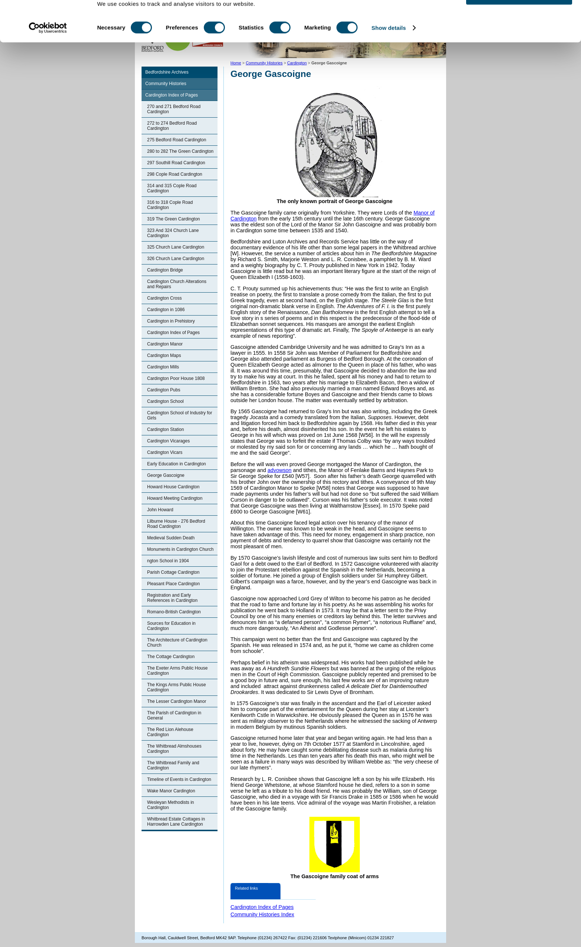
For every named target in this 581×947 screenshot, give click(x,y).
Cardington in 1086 (166, 309)
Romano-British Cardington (174, 611)
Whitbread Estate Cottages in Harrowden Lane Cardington (176, 821)
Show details (389, 51)
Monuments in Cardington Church (180, 549)
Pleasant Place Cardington (173, 583)
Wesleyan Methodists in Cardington (170, 805)
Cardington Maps (164, 355)
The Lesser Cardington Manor (176, 701)
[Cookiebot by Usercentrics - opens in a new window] (48, 51)
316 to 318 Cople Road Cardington (170, 205)
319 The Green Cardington (173, 219)
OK (519, 18)
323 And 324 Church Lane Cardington (173, 233)
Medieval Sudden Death (171, 537)
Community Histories (165, 83)
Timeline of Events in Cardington (179, 779)
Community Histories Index (262, 914)
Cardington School (165, 401)
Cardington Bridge (165, 270)
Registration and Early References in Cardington (172, 598)
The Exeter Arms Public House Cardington (177, 670)
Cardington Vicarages (168, 441)
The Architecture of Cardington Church (177, 642)
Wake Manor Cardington (171, 790)
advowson (280, 470)
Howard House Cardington (173, 486)
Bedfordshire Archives (167, 72)
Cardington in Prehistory (171, 321)
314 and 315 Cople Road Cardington (171, 188)
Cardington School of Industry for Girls (179, 415)
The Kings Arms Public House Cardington (176, 687)
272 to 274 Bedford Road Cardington (172, 126)
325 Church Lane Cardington (175, 247)
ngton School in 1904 (168, 560)
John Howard (160, 509)
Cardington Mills (163, 367)
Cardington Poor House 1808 (176, 378)
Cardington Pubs (163, 389)
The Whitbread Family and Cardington (173, 765)
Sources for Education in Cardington (171, 626)
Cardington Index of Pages (171, 95)
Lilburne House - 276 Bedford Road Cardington (176, 524)
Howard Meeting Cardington (174, 498)
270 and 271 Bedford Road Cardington (173, 109)
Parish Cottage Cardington (173, 572)
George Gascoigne (166, 475)
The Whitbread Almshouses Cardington (174, 749)
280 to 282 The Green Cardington (180, 151)
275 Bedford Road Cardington (176, 139)
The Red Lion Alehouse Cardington (170, 732)
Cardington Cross (164, 298)
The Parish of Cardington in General (174, 715)
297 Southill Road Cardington (176, 162)
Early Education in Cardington (176, 463)
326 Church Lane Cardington (175, 258)
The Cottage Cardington (171, 656)
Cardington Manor (165, 344)
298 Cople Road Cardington (174, 174)
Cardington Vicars (164, 452)
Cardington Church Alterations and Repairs (176, 284)
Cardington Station (165, 429)
